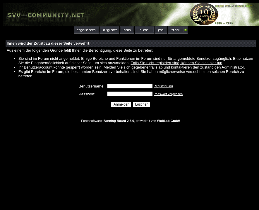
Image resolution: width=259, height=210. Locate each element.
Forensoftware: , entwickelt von (130, 121)
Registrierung (163, 86)
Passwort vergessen (168, 94)
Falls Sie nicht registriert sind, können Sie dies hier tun (176, 63)
